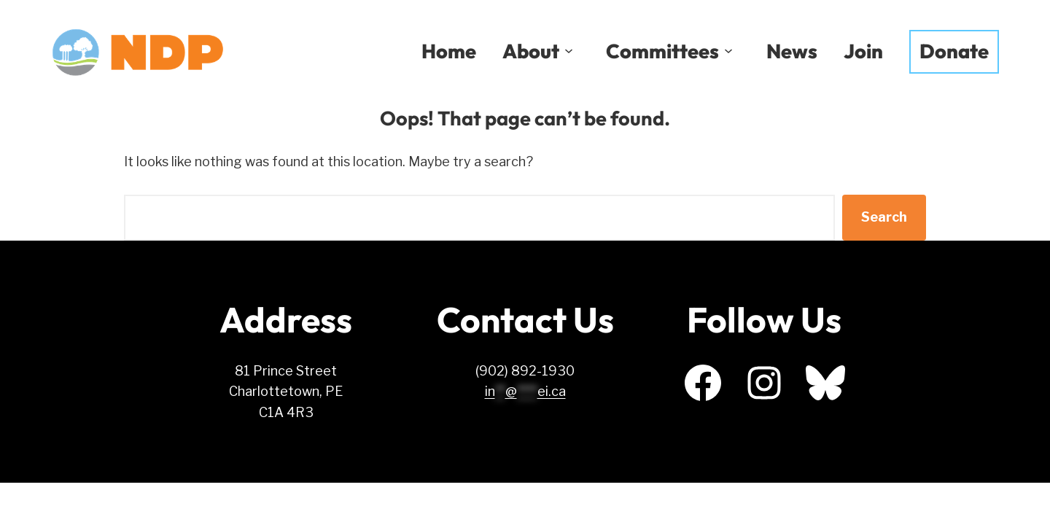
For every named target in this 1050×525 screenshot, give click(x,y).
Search (884, 217)
